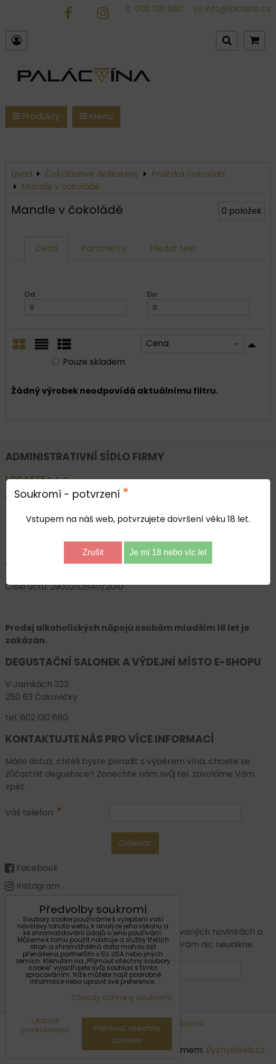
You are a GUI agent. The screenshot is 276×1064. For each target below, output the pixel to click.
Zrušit (92, 552)
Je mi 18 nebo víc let (168, 552)
